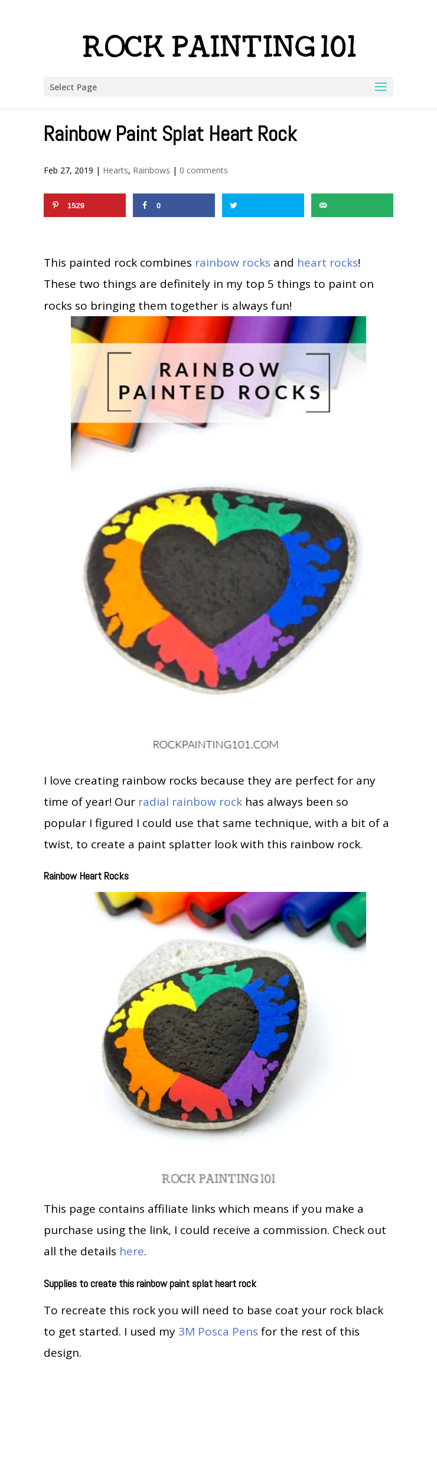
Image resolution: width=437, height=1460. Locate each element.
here (131, 1251)
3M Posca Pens (218, 1331)
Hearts (115, 170)
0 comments (204, 170)
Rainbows (151, 170)
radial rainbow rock (190, 801)
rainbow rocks (232, 262)
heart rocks (327, 262)
